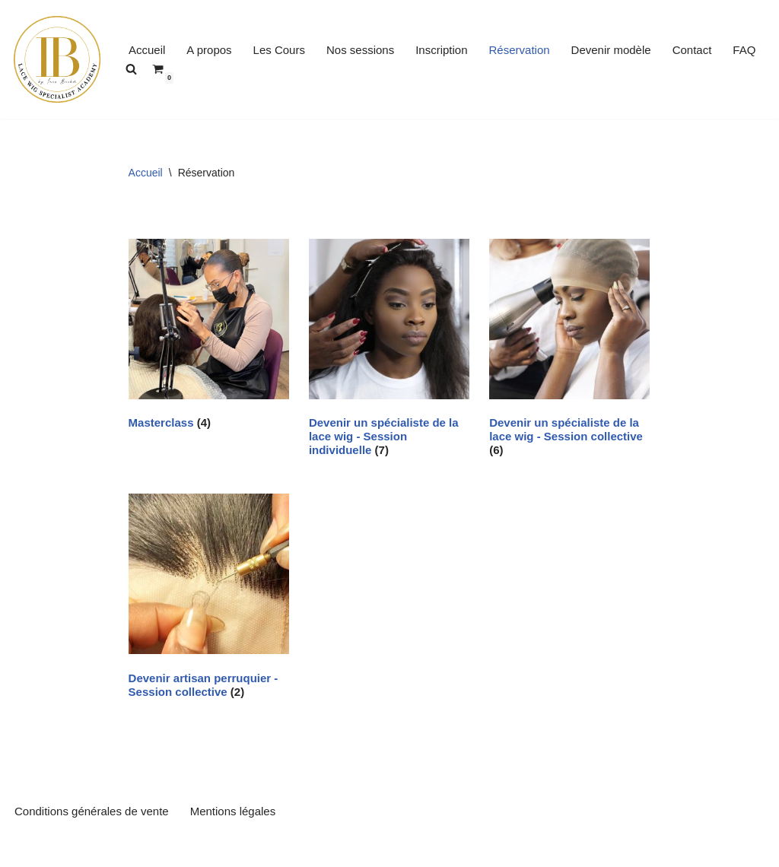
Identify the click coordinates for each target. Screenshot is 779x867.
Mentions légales (233, 811)
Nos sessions (360, 49)
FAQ (744, 49)
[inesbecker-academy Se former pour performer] (57, 59)
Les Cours (279, 49)
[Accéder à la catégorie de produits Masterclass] (209, 337)
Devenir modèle (611, 49)
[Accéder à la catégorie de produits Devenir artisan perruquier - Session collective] (209, 599)
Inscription (441, 49)
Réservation (519, 49)
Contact (692, 49)
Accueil (147, 49)
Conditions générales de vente (91, 811)
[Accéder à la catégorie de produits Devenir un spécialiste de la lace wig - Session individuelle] (389, 351)
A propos (208, 49)
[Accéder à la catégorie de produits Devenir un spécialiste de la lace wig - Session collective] (569, 351)
